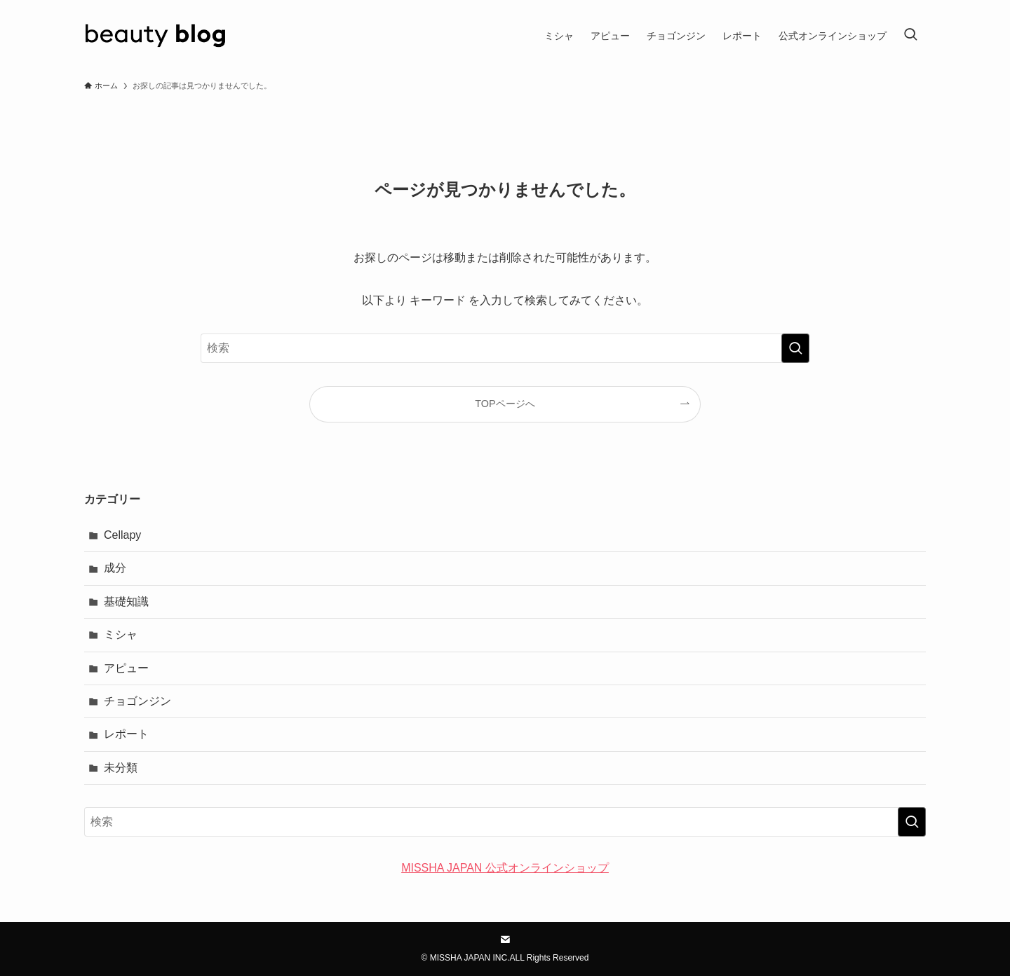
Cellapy (122, 535)
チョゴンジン (137, 701)
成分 (115, 568)
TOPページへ (504, 403)
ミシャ (120, 634)
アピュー (126, 668)
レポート (126, 734)
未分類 (120, 768)
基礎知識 (126, 601)
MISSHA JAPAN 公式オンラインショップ (505, 868)
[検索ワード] (505, 348)
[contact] (505, 939)
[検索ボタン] (910, 35)
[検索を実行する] (795, 348)
